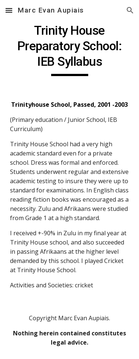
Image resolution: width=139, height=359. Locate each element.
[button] (9, 10)
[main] (69, 49)
